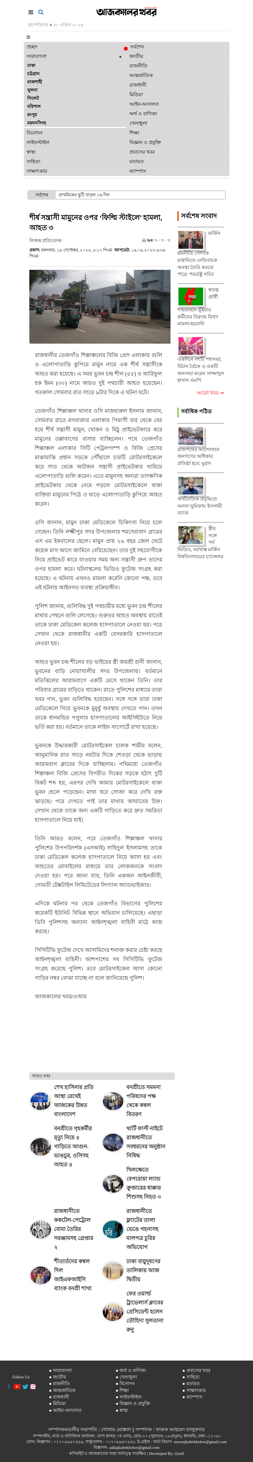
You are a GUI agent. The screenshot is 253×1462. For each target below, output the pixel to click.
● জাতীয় (57, 1377)
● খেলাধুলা (126, 1377)
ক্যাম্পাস (137, 171)
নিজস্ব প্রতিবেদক (45, 240)
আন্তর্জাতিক (141, 75)
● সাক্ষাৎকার (194, 1390)
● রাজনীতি (59, 1383)
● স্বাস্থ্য (122, 1410)
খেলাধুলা (138, 123)
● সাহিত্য (191, 1377)
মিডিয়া (136, 94)
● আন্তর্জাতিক (62, 1390)
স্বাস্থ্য (31, 152)
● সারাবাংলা (60, 1370)
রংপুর (32, 114)
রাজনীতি (138, 66)
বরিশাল (34, 106)
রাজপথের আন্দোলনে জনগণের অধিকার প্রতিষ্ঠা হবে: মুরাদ (198, 456)
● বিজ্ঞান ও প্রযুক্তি (133, 1403)
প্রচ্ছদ (32, 46)
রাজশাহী (34, 82)
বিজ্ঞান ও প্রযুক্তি (145, 142)
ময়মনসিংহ (36, 123)
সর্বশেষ (135, 47)
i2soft (179, 1453)
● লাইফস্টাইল (129, 1397)
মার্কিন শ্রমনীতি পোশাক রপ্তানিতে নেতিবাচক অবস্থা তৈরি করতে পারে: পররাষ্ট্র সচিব (198, 253)
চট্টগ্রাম (33, 73)
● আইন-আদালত (65, 1410)
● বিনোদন (125, 1383)
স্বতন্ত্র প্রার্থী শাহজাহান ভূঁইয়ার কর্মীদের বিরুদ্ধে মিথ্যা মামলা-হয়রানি (198, 306)
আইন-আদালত (144, 104)
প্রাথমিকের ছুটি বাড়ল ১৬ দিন (84, 194)
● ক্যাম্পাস (192, 1397)
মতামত (136, 161)
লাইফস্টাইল (38, 142)
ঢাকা (31, 65)
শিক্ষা (134, 133)
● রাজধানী (59, 1397)
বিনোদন (34, 133)
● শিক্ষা (122, 1390)
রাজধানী (137, 85)
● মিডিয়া (57, 1403)
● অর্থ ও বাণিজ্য (131, 1370)
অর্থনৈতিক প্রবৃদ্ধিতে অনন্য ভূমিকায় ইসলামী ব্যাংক (199, 506)
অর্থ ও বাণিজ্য (143, 113)
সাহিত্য (33, 161)
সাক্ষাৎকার (37, 171)
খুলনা (32, 90)
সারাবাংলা (37, 56)
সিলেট (33, 98)
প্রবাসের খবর (142, 152)
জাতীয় (136, 56)
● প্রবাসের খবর (196, 1370)
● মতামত (191, 1383)
